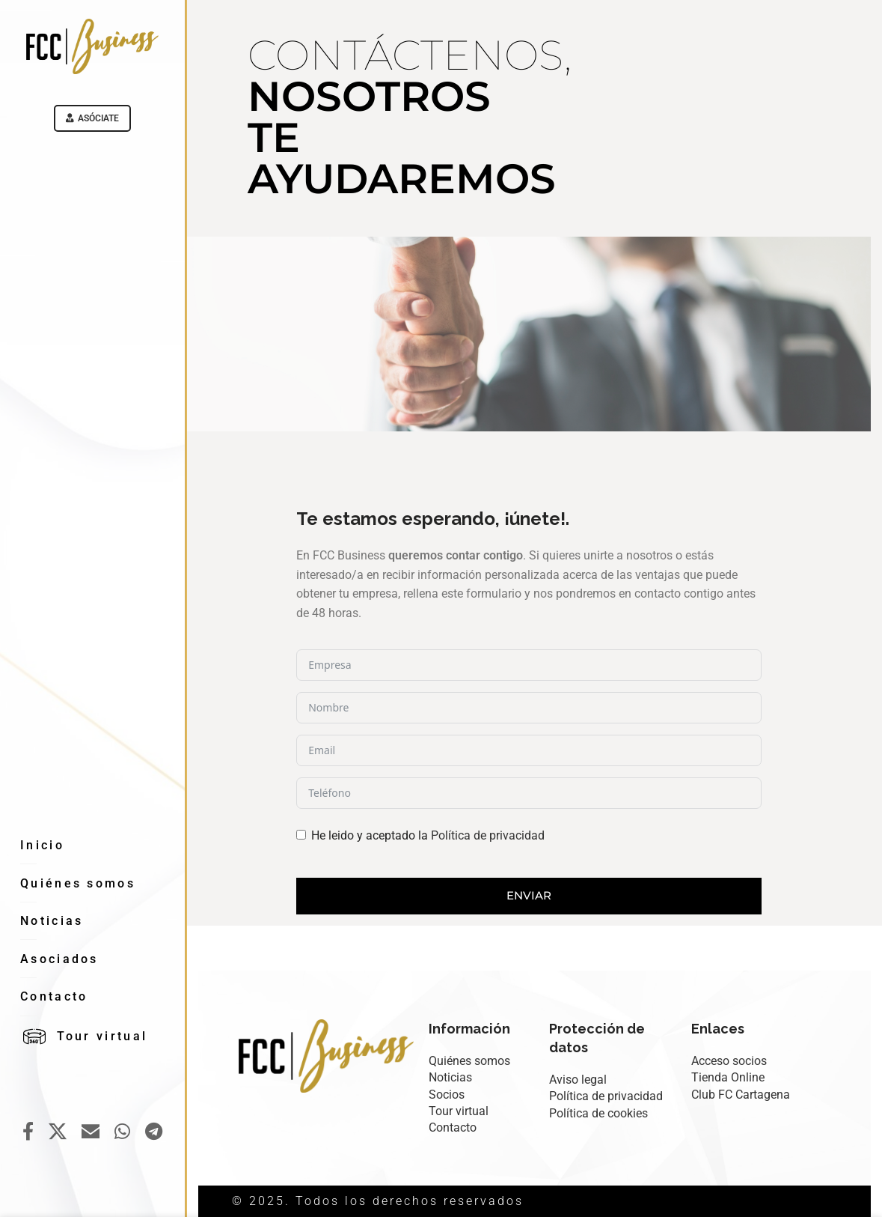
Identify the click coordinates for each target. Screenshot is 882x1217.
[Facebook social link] (28, 1132)
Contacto (453, 1127)
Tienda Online (728, 1077)
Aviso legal (578, 1079)
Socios (447, 1094)
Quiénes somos (469, 1061)
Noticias (450, 1077)
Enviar (528, 895)
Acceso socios (729, 1061)
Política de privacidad (488, 835)
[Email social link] (90, 1132)
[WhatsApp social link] (122, 1132)
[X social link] (57, 1132)
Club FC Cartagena (740, 1094)
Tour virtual (459, 1111)
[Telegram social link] (154, 1132)
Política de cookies (598, 1113)
